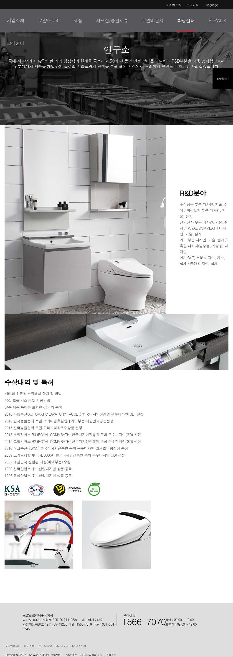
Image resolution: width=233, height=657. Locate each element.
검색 (222, 20)
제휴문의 (111, 655)
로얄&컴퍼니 (15, 20)
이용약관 (71, 655)
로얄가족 (193, 5)
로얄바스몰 (173, 5)
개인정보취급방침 (91, 655)
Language (211, 5)
